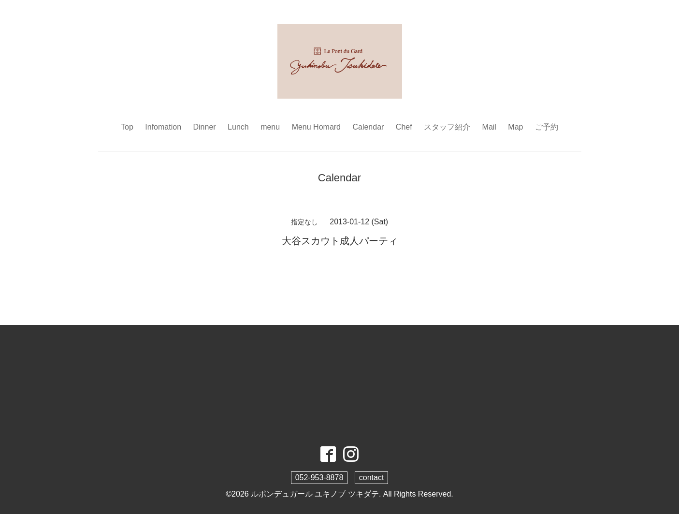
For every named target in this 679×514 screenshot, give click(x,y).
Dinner (204, 127)
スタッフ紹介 (447, 127)
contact (371, 477)
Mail (489, 127)
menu (270, 127)
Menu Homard (316, 127)
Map (515, 127)
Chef (404, 127)
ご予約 (546, 127)
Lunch (238, 127)
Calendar (368, 127)
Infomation (163, 127)
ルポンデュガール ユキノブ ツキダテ (315, 494)
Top (127, 127)
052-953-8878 (319, 477)
